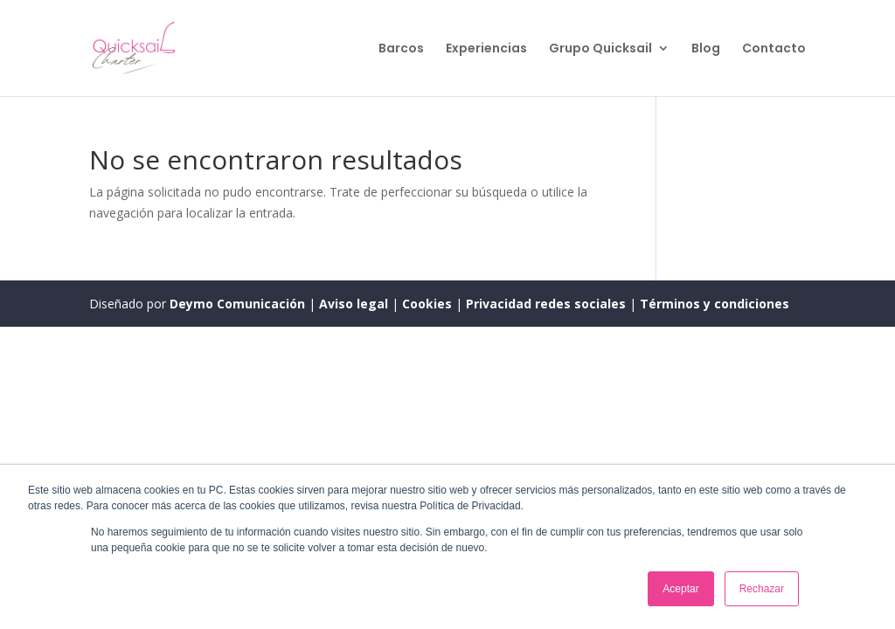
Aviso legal (355, 303)
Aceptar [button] (680, 589)
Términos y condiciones (714, 303)
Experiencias (486, 49)
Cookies (428, 303)
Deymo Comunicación (239, 303)
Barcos (401, 49)
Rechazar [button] (761, 589)
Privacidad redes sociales (546, 303)
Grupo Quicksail (600, 49)
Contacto (774, 49)
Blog (705, 49)
